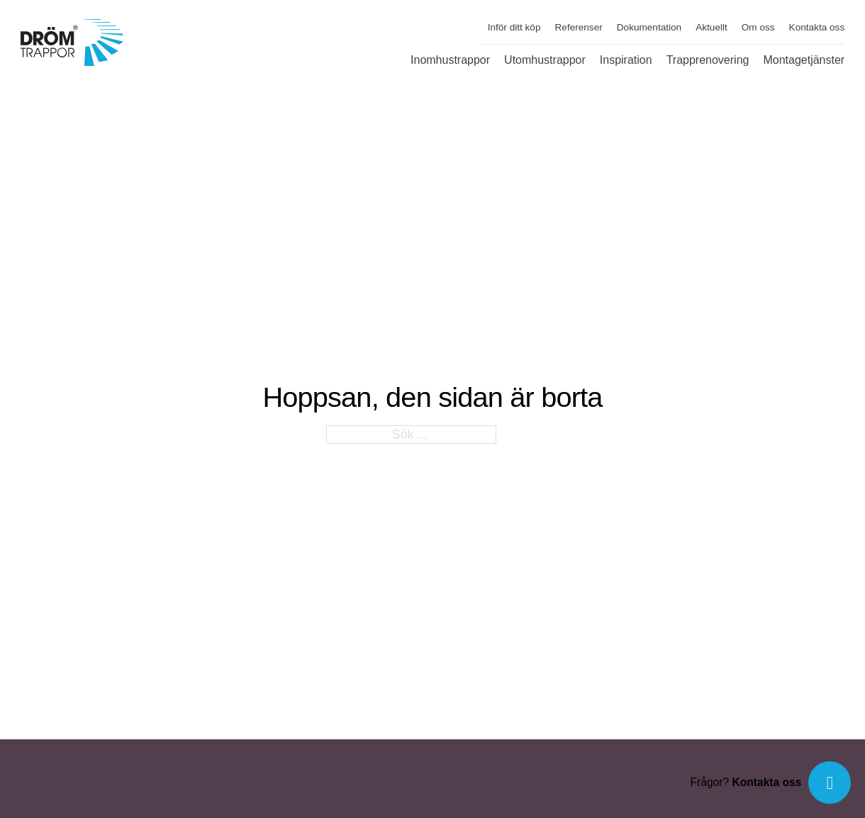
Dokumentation (649, 27)
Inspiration (626, 60)
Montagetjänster (803, 60)
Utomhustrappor (545, 60)
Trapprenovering (707, 60)
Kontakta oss (817, 27)
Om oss (758, 27)
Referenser (579, 27)
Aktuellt (711, 27)
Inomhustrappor (450, 60)
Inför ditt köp (514, 27)
